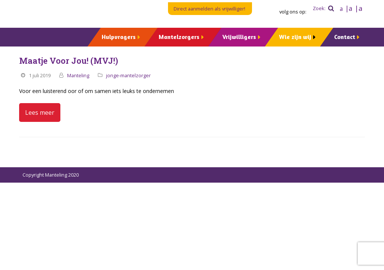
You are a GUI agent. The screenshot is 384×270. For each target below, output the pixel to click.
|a (348, 8)
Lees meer (39, 112)
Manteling (78, 75)
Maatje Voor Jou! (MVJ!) (68, 60)
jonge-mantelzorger (128, 75)
